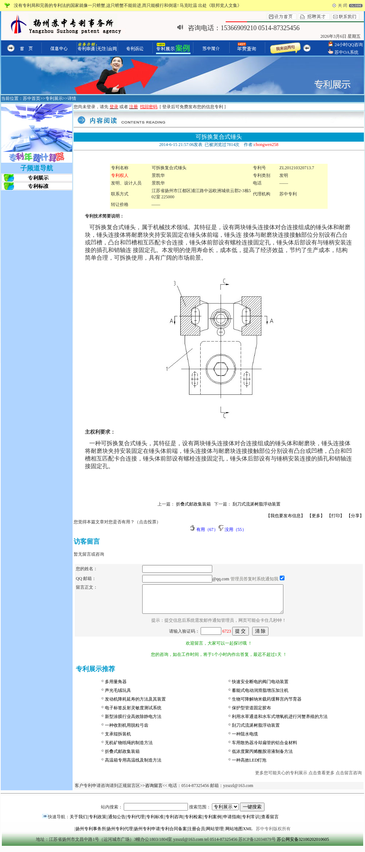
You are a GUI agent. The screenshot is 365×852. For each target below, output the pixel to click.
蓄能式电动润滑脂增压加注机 (260, 695)
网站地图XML (238, 834)
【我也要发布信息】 (285, 515)
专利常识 (250, 822)
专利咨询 (174, 822)
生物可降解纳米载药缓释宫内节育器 (267, 704)
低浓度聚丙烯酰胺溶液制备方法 (262, 756)
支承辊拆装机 (118, 739)
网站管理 (214, 834)
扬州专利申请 (147, 834)
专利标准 (155, 822)
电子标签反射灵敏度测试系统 (133, 713)
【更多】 (316, 515)
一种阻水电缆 (245, 739)
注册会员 (196, 834)
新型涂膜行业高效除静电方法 (133, 722)
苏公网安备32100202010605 (303, 844)
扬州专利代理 (120, 834)
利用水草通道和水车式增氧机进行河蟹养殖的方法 (280, 722)
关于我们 (78, 822)
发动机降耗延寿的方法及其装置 (135, 704)
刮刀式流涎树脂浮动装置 (256, 730)
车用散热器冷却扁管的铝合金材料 (264, 748)
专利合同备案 (174, 834)
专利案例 (212, 822)
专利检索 (193, 822)
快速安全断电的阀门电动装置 (260, 687)
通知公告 (117, 822)
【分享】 (355, 515)
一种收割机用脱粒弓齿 (126, 730)
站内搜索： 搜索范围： (182, 812)
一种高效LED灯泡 (249, 765)
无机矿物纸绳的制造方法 (129, 748)
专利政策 (97, 822)
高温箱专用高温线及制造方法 (133, 765)
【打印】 (335, 515)
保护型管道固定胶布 (251, 713)
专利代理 (135, 822)
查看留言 (270, 822)
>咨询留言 (153, 791)
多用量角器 (116, 687)
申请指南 (232, 822)
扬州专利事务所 (90, 834)
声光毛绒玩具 (118, 695)
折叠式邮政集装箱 (122, 756)
